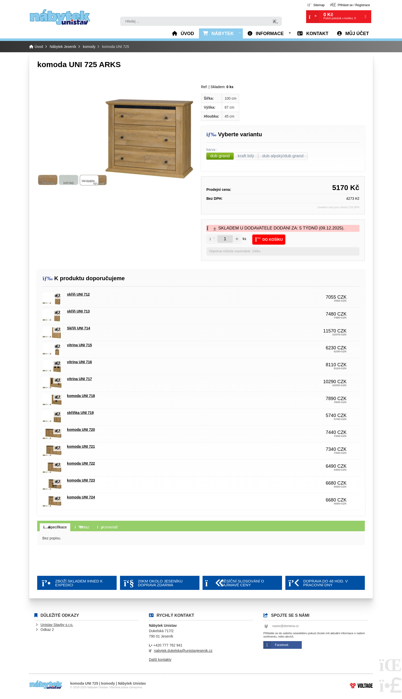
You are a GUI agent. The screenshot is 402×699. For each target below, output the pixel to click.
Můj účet (357, 33)
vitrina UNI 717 (79, 379)
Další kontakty (160, 660)
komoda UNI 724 (81, 497)
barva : (212, 150)
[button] (349, 5)
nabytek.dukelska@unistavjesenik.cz (183, 651)
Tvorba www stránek (361, 685)
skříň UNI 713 (78, 311)
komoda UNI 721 (81, 446)
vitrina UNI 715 (79, 345)
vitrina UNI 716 (79, 362)
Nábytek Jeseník (63, 46)
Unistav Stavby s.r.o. (57, 625)
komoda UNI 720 (81, 429)
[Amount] (225, 239)
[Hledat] (275, 21)
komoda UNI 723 (81, 480)
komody (89, 46)
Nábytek (223, 33)
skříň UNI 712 (78, 294)
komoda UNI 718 (81, 396)
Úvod (60, 17)
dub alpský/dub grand (282, 155)
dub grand (220, 155)
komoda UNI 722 (81, 463)
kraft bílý (246, 155)
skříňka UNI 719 (80, 413)
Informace (270, 33)
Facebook (281, 645)
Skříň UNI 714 (78, 328)
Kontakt (317, 33)
